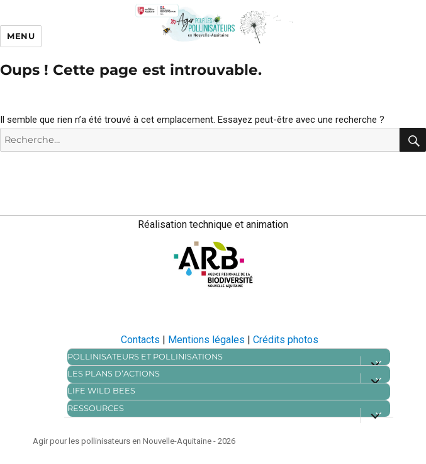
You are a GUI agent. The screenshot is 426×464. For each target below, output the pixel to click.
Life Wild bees (101, 390)
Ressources (95, 408)
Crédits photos (285, 340)
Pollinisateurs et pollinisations (145, 356)
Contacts (140, 340)
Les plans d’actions (113, 373)
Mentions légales (206, 340)
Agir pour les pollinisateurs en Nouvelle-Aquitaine (122, 441)
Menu (21, 36)
